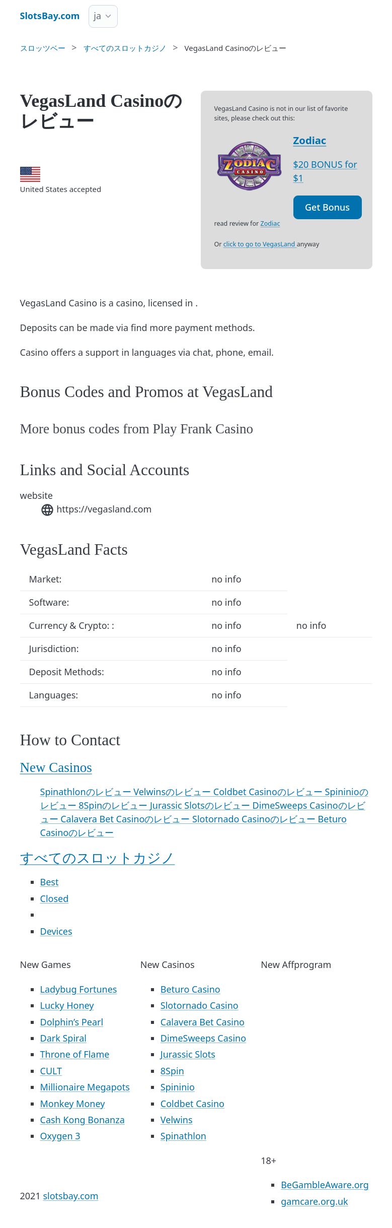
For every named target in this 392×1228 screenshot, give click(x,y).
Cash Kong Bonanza (82, 1120)
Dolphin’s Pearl (72, 1022)
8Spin (172, 1071)
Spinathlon (183, 1136)
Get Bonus (327, 207)
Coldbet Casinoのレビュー (269, 792)
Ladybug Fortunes (78, 989)
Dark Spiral (63, 1038)
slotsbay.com (70, 1196)
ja (97, 16)
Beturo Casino (190, 989)
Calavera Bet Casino (203, 1022)
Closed (54, 898)
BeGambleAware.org (325, 1185)
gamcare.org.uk (314, 1201)
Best (49, 882)
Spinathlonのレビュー (87, 792)
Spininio (178, 1087)
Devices (56, 931)
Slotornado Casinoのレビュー (255, 819)
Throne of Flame (75, 1054)
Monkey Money (72, 1103)
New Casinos (56, 767)
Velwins (177, 1120)
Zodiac (310, 140)
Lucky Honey (67, 1005)
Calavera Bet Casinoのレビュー (126, 819)
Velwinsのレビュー (173, 792)
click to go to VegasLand (260, 244)
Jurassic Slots (188, 1054)
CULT (51, 1071)
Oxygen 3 (60, 1136)
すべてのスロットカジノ (97, 858)
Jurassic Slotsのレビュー (201, 805)
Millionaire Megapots (85, 1087)
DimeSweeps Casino (203, 1038)
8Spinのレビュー (114, 805)
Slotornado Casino (200, 1005)
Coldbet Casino (192, 1103)
